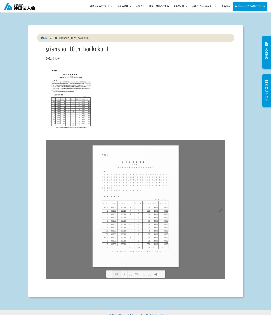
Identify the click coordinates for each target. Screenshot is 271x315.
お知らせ (140, 6)
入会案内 (225, 6)
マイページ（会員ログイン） (252, 6)
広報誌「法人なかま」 (204, 6)
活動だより (180, 6)
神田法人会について (101, 6)
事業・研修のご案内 (159, 6)
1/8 (117, 274)
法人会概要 (124, 6)
